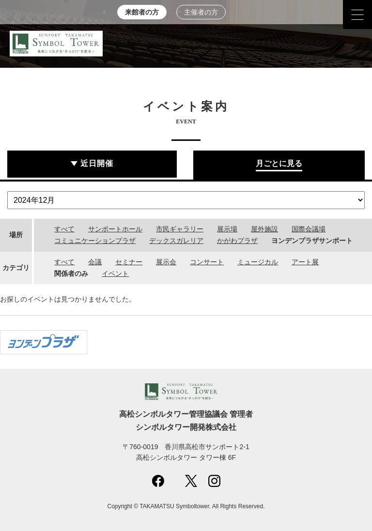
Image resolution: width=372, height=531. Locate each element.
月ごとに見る (279, 163)
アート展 (305, 262)
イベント (115, 273)
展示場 (227, 229)
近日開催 (96, 163)
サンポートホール (115, 229)
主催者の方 (201, 12)
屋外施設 (264, 229)
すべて (64, 229)
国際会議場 (309, 229)
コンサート (207, 262)
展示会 (166, 262)
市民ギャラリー (179, 229)
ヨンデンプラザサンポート (312, 240)
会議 (95, 262)
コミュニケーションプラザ (95, 240)
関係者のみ (71, 273)
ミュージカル (257, 262)
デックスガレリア (176, 240)
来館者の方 (142, 12)
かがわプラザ (237, 240)
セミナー (128, 262)
